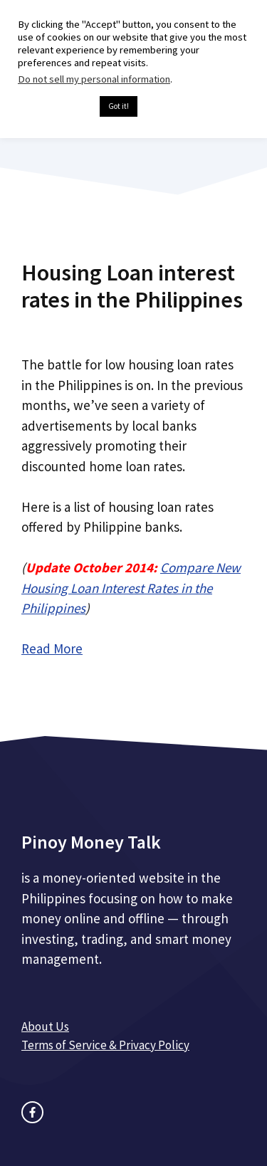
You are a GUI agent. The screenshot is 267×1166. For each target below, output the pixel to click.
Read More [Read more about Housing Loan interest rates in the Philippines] (52, 648)
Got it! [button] (118, 106)
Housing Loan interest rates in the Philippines (132, 286)
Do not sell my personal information (94, 79)
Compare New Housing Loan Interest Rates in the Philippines (131, 587)
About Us (45, 1026)
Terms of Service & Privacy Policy (105, 1045)
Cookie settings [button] (55, 106)
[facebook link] (32, 1112)
